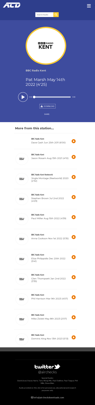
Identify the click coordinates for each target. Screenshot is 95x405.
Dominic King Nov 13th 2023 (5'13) (49, 338)
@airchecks (47, 372)
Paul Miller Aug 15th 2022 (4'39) (48, 218)
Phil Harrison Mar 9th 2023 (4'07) (49, 298)
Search (56, 14)
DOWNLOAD (47, 106)
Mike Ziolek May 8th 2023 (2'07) (49, 318)
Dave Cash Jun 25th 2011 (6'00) (48, 142)
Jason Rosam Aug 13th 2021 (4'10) (49, 158)
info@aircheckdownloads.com (49, 397)
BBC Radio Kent (37, 139)
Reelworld (48, 175)
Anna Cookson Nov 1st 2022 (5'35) (50, 238)
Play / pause (23, 97)
